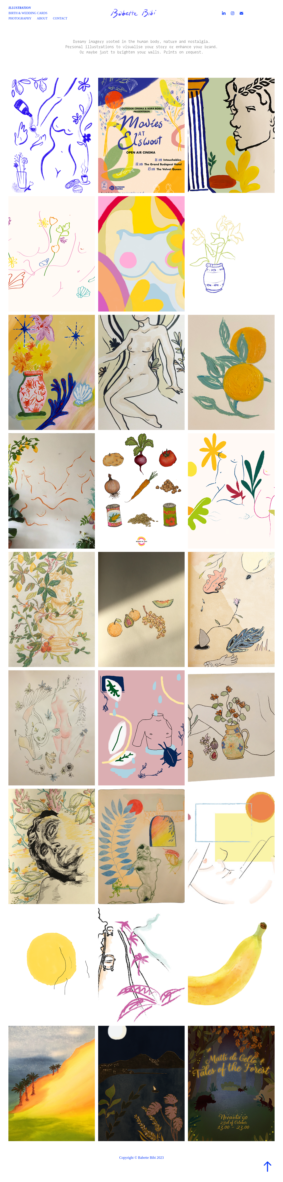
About (42, 18)
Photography (19, 18)
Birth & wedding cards (27, 13)
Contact (60, 18)
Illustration (19, 8)
